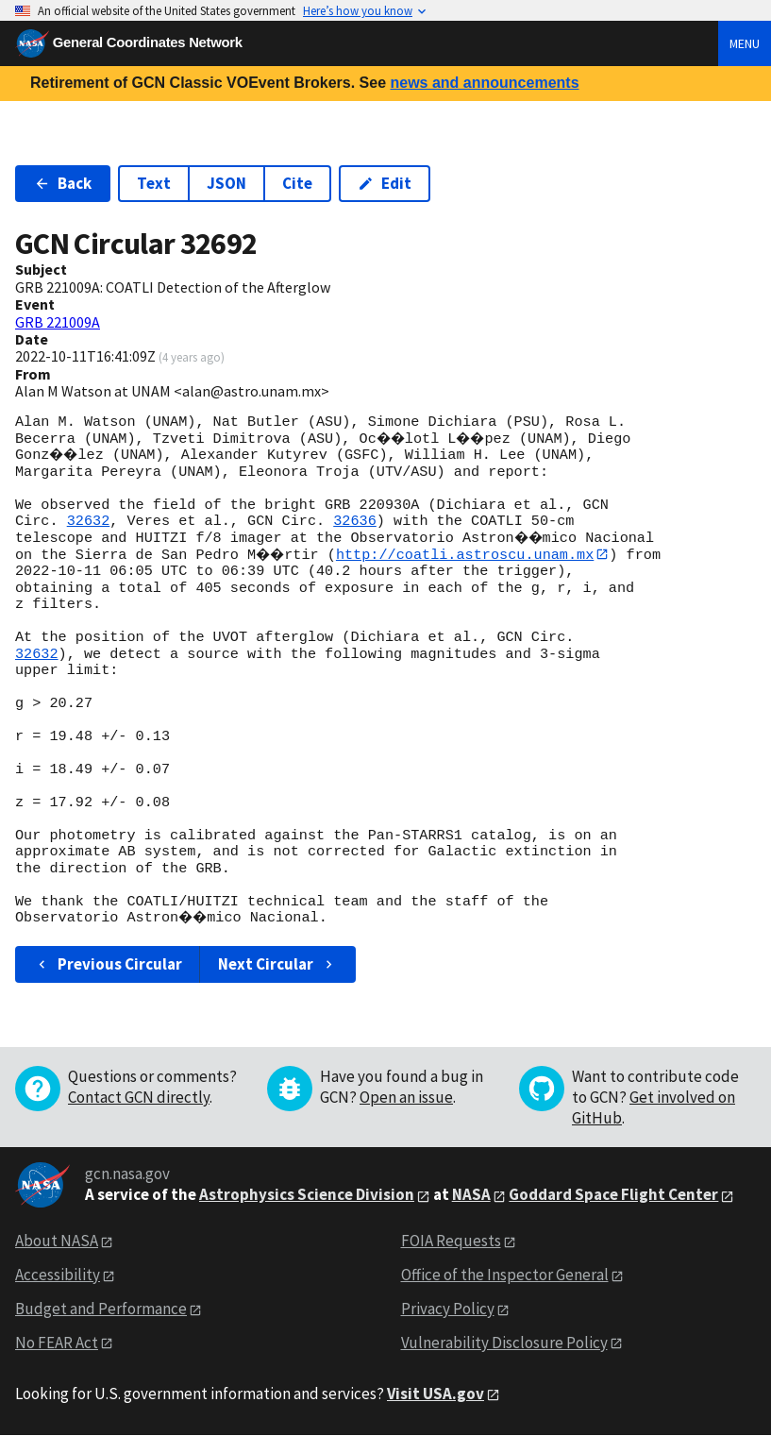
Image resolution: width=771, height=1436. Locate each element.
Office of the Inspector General (505, 1274)
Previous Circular (108, 964)
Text (154, 183)
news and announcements (484, 83)
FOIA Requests (451, 1241)
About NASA (56, 1241)
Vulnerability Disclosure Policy (504, 1342)
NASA (471, 1195)
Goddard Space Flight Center (613, 1195)
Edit (384, 183)
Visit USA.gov (435, 1393)
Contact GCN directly (139, 1097)
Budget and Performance (101, 1308)
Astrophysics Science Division (306, 1195)
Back (63, 183)
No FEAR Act (56, 1342)
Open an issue (406, 1097)
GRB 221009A (57, 322)
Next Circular (277, 964)
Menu (744, 43)
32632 (88, 521)
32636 (355, 521)
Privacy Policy (447, 1308)
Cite (297, 183)
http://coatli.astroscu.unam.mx (470, 554)
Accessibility (57, 1274)
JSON (226, 183)
